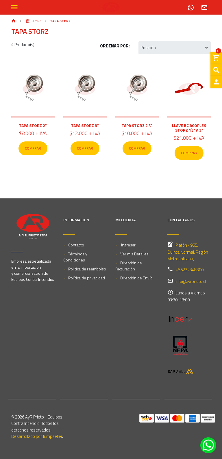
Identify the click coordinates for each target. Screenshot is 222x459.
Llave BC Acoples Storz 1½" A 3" (189, 127)
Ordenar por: (115, 46)
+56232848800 (189, 269)
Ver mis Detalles (134, 254)
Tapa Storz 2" (33, 125)
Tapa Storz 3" (85, 125)
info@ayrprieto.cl (190, 281)
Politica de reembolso (87, 269)
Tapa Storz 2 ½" (137, 125)
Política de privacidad (86, 278)
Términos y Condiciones (75, 257)
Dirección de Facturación (128, 266)
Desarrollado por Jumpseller (36, 436)
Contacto (76, 245)
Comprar (33, 148)
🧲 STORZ (33, 21)
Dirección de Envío (136, 278)
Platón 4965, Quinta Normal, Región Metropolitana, (187, 252)
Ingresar (128, 245)
